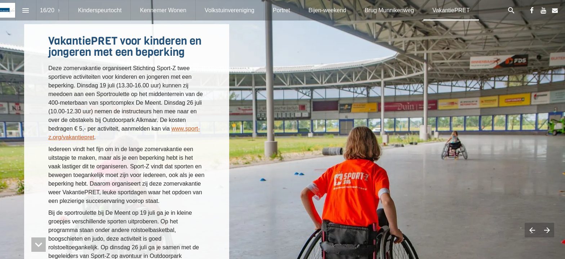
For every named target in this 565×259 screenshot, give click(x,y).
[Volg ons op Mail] (555, 10)
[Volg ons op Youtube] (543, 10)
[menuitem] (99, 10)
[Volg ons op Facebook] (532, 10)
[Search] (511, 10)
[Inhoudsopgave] (25, 10)
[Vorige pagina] (532, 230)
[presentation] (282, 129)
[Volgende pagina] (546, 230)
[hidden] (38, 244)
